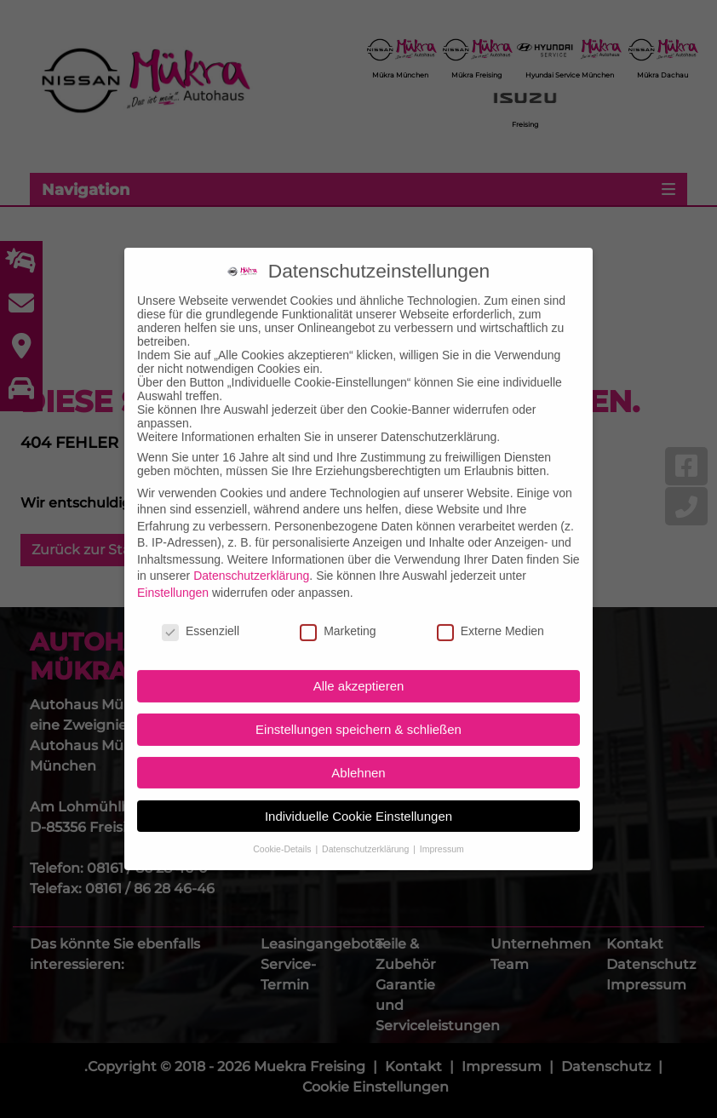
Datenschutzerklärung (251, 561)
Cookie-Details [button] (283, 833)
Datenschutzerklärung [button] (366, 833)
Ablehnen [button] (358, 757)
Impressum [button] (442, 833)
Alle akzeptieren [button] (358, 671)
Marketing (338, 615)
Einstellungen (173, 577)
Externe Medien (490, 615)
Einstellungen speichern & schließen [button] (358, 714)
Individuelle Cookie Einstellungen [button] (358, 801)
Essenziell (200, 615)
